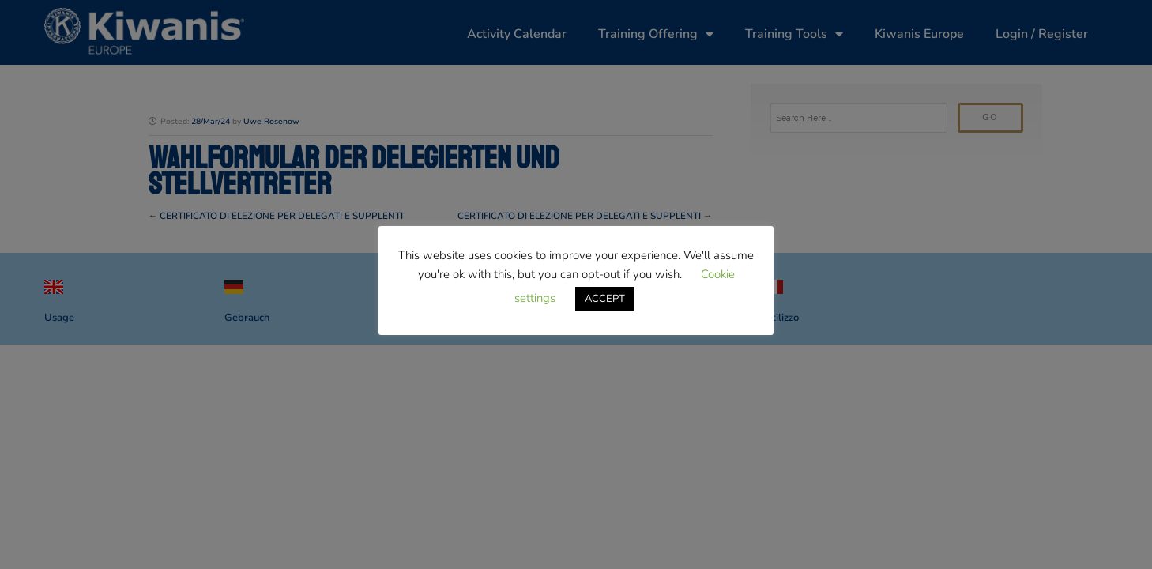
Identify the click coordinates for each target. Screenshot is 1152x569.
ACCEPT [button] (605, 299)
